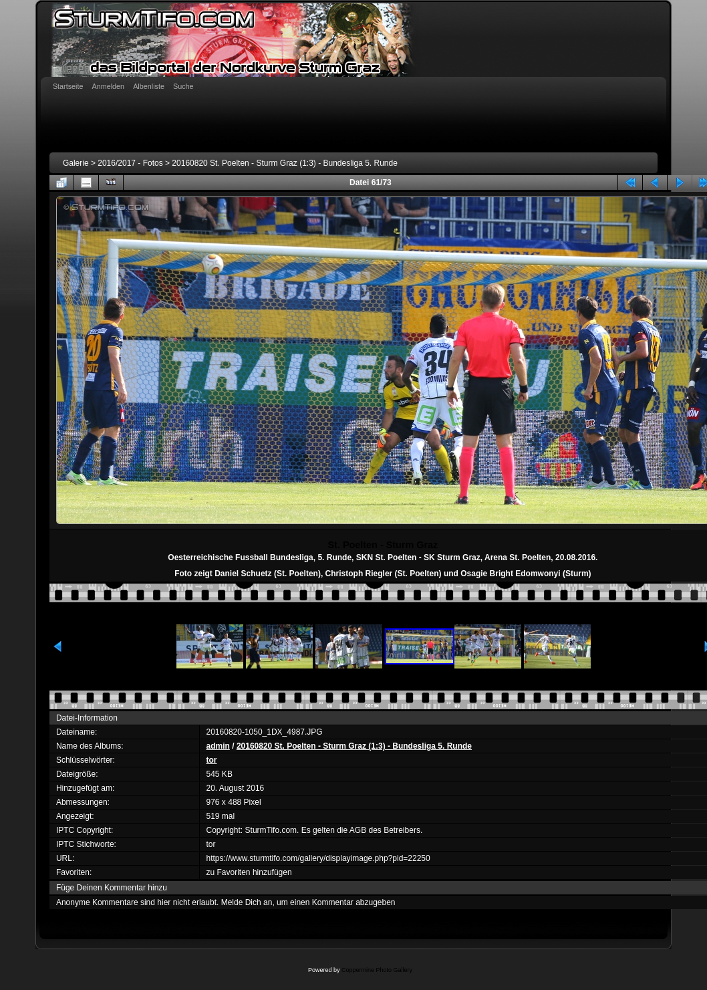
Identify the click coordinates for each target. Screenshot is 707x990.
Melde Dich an (247, 902)
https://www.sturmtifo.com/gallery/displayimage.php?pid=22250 (318, 858)
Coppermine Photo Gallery (376, 970)
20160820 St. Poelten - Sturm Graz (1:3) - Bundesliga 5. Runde (285, 163)
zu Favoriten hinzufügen (249, 872)
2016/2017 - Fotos (130, 163)
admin (218, 746)
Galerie (76, 163)
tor (211, 760)
